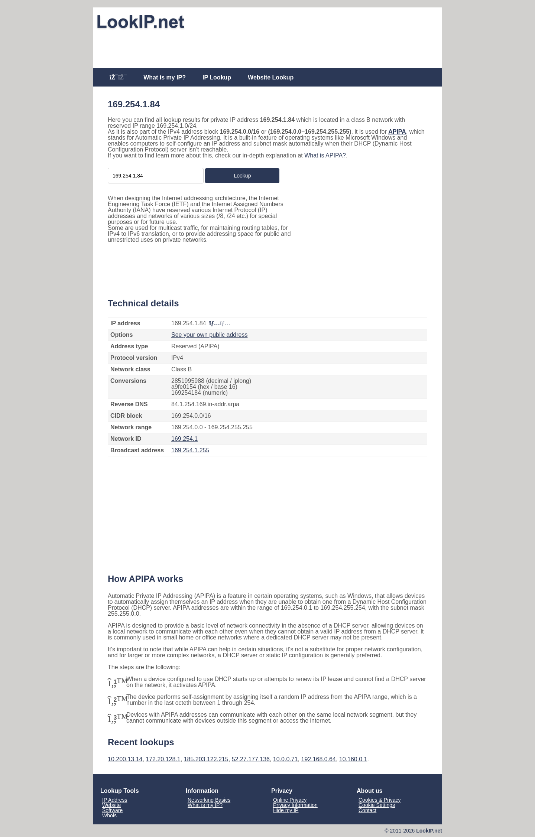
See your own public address (209, 335)
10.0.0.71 (285, 759)
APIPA (397, 131)
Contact (367, 810)
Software (112, 810)
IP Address (114, 800)
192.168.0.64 (318, 759)
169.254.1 (184, 439)
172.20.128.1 (163, 759)
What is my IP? (164, 77)
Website (111, 805)
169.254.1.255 (190, 450)
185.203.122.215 (206, 759)
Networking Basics (209, 800)
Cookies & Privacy (380, 800)
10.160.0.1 (353, 759)
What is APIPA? (325, 155)
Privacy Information (295, 805)
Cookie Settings (377, 805)
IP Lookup (216, 77)
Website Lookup (271, 77)
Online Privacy (290, 800)
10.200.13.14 (125, 759)
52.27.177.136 (251, 759)
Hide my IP (285, 810)
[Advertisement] (267, 49)
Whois (109, 815)
